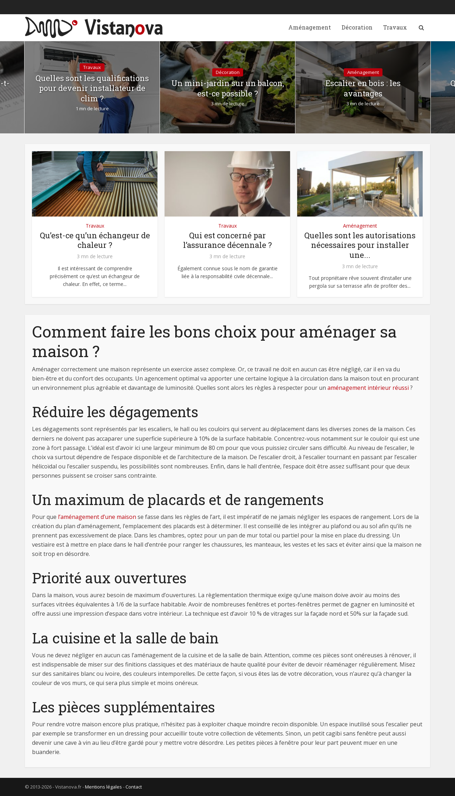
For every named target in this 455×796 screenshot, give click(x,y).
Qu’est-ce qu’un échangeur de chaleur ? (95, 240)
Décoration (357, 27)
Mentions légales (103, 787)
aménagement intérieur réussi (368, 388)
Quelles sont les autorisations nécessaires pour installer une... (360, 245)
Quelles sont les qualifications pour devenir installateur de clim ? (92, 88)
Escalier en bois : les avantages (363, 88)
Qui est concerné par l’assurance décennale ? (227, 240)
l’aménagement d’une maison (97, 517)
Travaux (395, 27)
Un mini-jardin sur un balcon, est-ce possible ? (227, 88)
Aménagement (309, 27)
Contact (133, 787)
